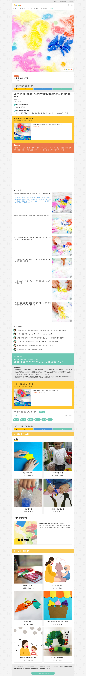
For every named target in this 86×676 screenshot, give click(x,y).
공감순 (66, 415)
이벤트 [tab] (36, 8)
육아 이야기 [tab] (44, 8)
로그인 (50, 1)
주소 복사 (63, 89)
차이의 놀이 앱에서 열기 (43, 673)
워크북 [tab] (30, 8)
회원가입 (56, 1)
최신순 (70, 415)
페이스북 (40, 89)
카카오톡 (20, 89)
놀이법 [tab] (51, 8)
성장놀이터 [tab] (22, 8)
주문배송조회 (63, 1)
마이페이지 (70, 1)
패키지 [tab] (15, 8)
